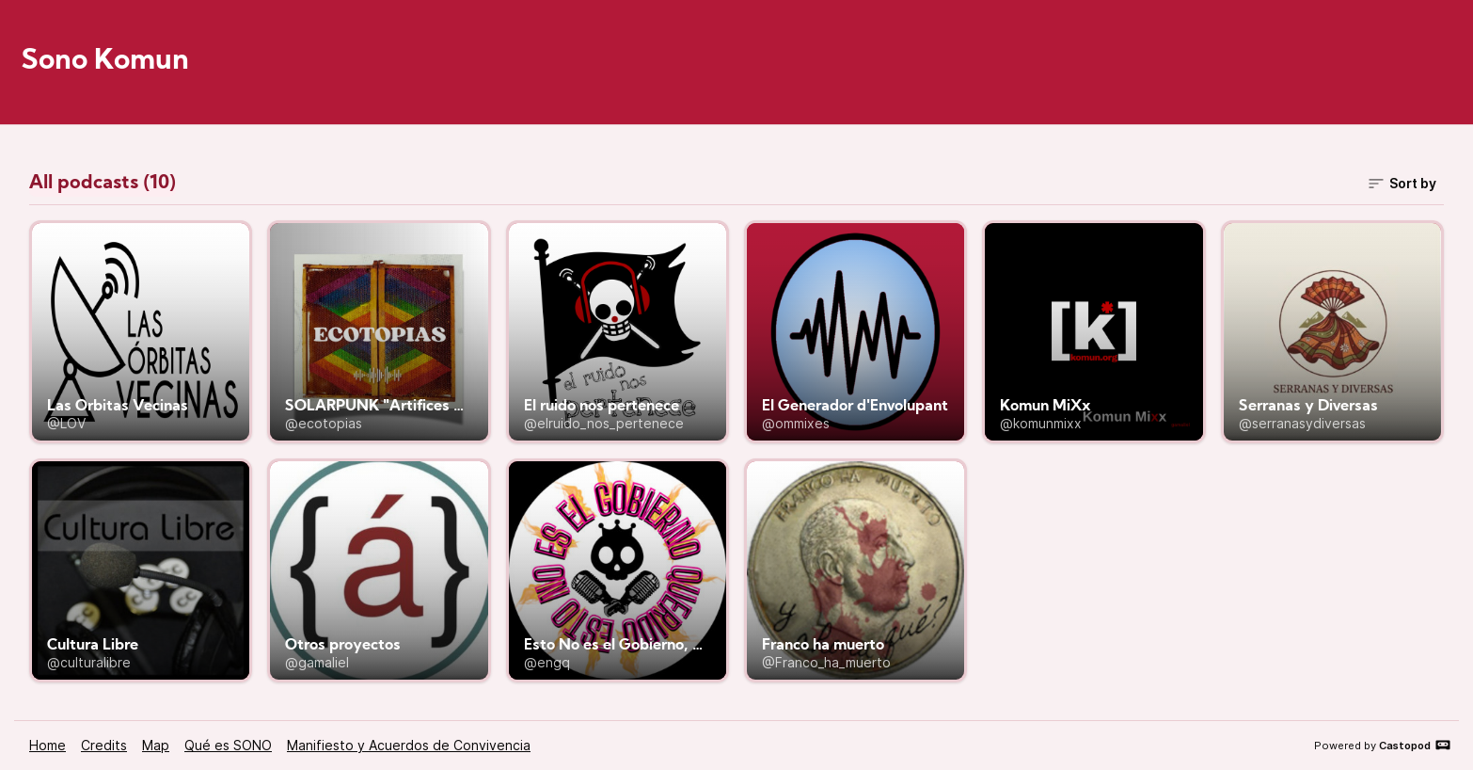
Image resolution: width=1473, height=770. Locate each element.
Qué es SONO (228, 745)
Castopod (1415, 744)
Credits (104, 745)
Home (47, 745)
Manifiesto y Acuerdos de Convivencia (409, 745)
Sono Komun (105, 61)
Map (155, 745)
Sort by (1401, 183)
